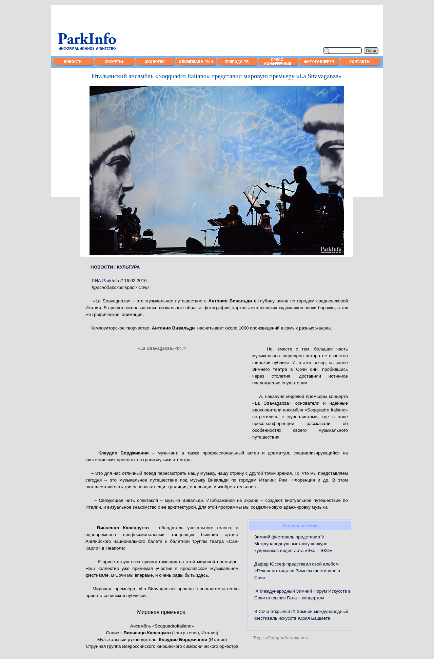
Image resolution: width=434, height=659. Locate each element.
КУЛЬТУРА (128, 267)
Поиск (371, 50)
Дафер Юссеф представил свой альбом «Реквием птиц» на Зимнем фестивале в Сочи (297, 570)
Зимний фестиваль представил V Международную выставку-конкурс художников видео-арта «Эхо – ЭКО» (293, 543)
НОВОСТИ (102, 267)
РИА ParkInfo (105, 280)
